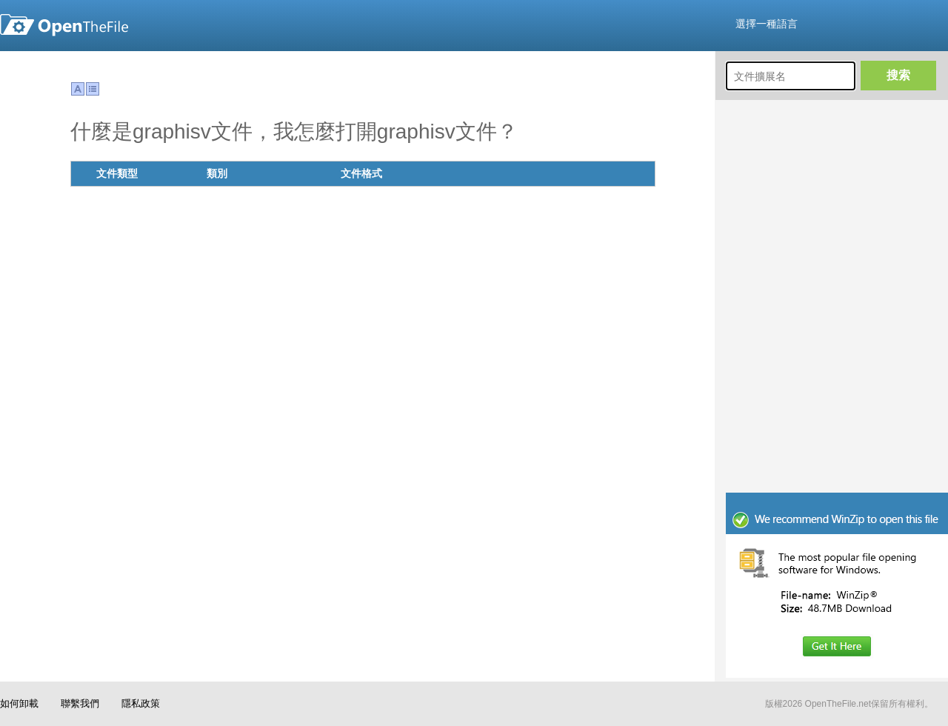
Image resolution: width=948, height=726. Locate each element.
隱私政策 (140, 703)
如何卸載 (19, 703)
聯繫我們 (80, 703)
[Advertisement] (837, 392)
